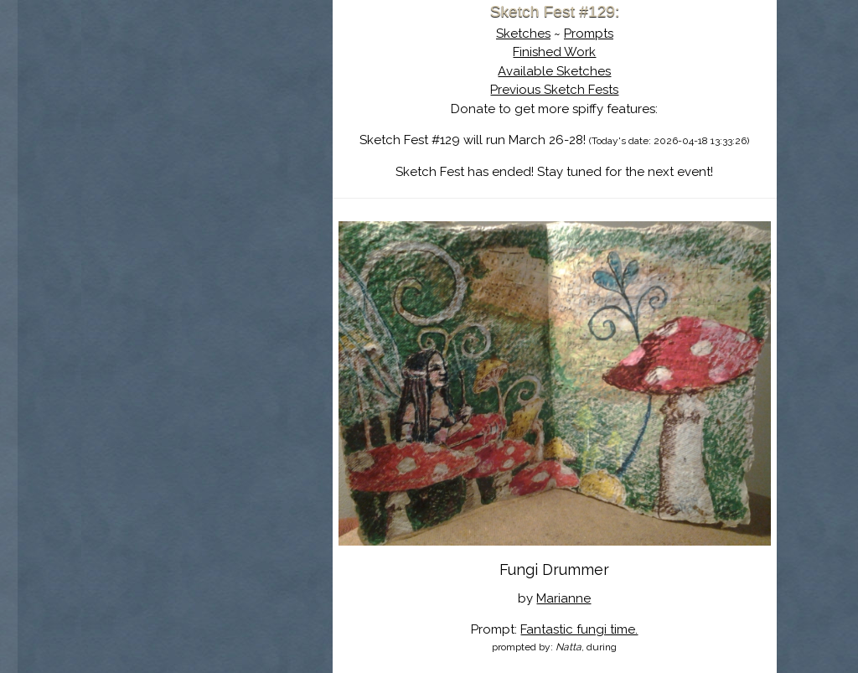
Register (242, 196)
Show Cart (181, 218)
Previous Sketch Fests (554, 89)
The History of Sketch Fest (207, 145)
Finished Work (554, 52)
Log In (166, 196)
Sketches (523, 33)
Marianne (563, 598)
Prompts (588, 33)
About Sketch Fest (206, 119)
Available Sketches (554, 71)
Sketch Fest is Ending (207, 94)
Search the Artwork (207, 171)
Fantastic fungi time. (579, 629)
